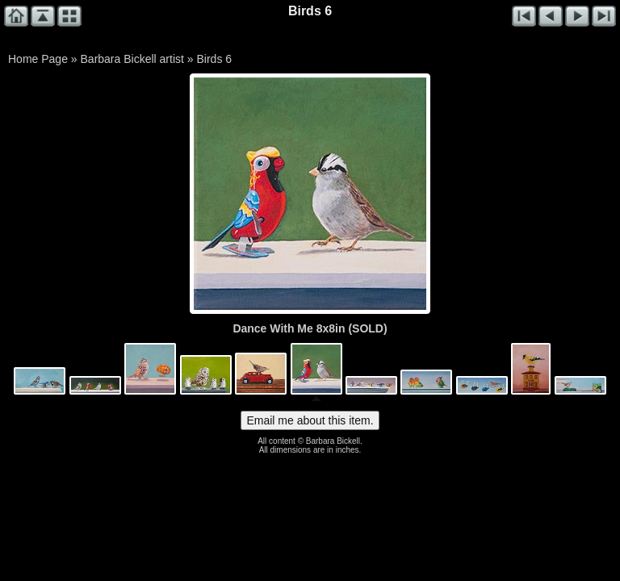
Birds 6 (214, 58)
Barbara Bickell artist (132, 58)
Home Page (38, 58)
